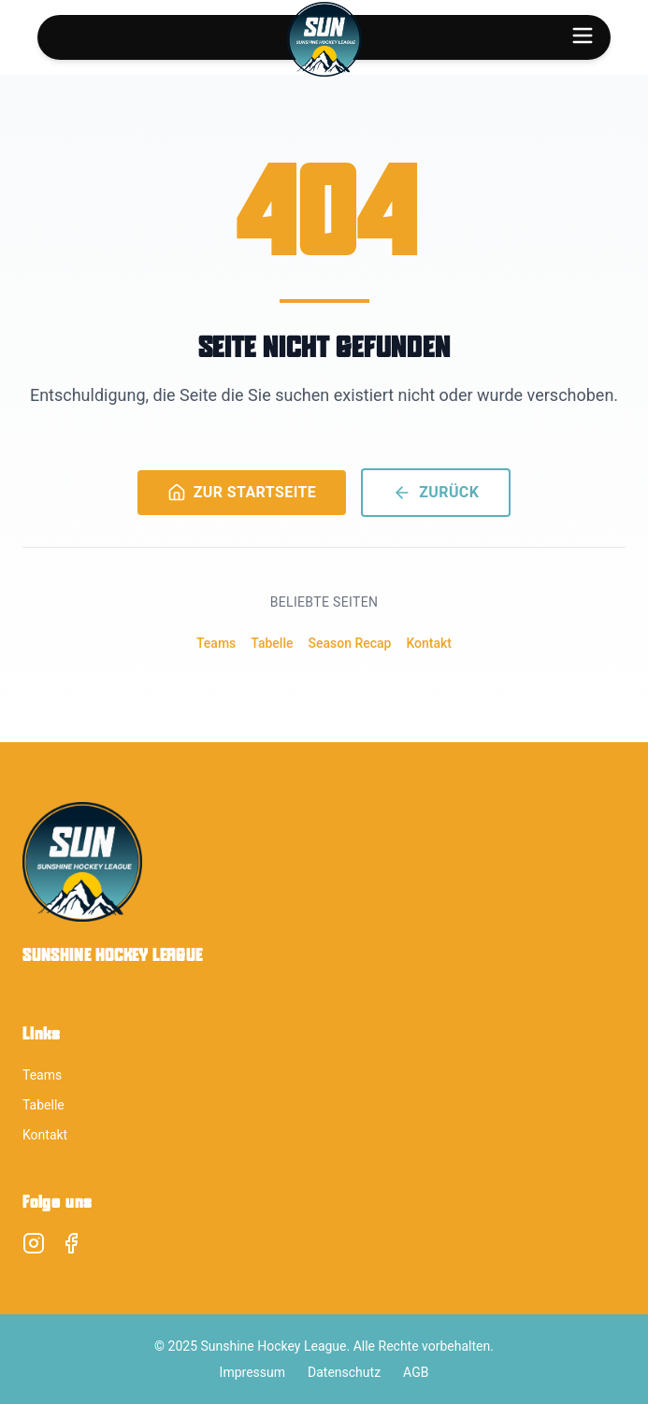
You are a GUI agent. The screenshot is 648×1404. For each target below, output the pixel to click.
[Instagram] (33, 1243)
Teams (216, 643)
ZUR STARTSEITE (242, 492)
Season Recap (349, 643)
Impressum (252, 1372)
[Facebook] (71, 1243)
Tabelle (272, 643)
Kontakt (429, 643)
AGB (415, 1372)
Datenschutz (344, 1372)
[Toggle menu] (582, 35)
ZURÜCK (436, 492)
